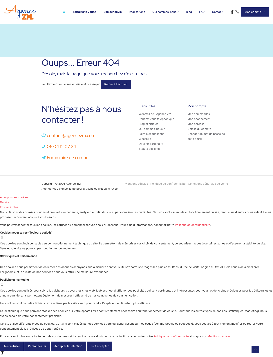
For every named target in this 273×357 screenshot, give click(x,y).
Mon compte (255, 12)
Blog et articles (148, 124)
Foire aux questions (151, 134)
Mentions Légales (136, 183)
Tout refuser (12, 346)
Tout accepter (99, 346)
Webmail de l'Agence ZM (155, 114)
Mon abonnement (198, 119)
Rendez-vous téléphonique (156, 119)
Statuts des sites (149, 148)
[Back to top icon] (255, 349)
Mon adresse (196, 124)
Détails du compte (199, 129)
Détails (4, 202)
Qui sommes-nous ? (152, 129)
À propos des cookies (14, 197)
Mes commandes (198, 114)
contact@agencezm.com (71, 135)
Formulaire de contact (65, 157)
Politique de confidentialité (168, 183)
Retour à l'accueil (115, 84)
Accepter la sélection (68, 346)
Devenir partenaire (151, 143)
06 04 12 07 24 (61, 146)
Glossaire (145, 139)
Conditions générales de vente (208, 183)
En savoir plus (9, 207)
